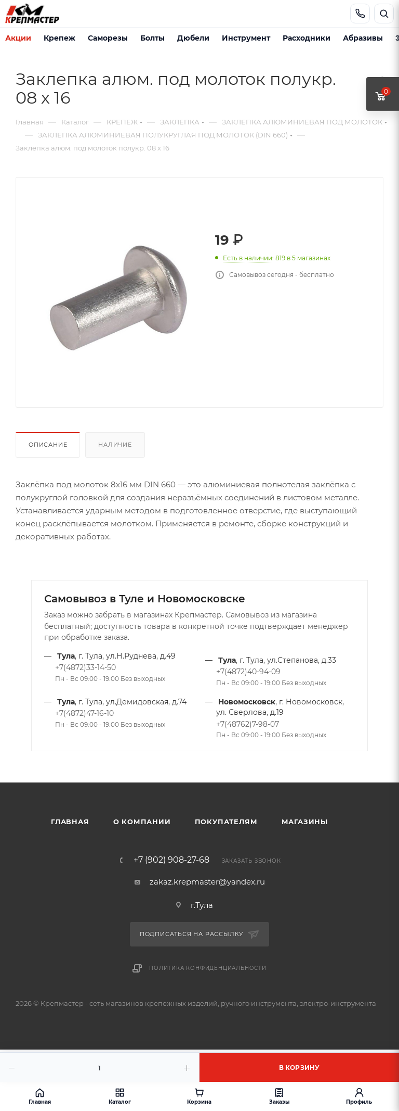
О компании (142, 821)
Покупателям (226, 821)
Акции (18, 38)
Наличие (115, 444)
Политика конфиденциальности (208, 968)
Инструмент (246, 38)
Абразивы (363, 38)
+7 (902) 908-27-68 (171, 860)
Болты (152, 38)
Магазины (305, 821)
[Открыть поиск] (384, 13)
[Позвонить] (360, 13)
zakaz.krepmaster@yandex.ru (207, 882)
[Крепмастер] (39, 13)
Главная (70, 821)
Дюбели (193, 38)
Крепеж (59, 38)
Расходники (306, 38)
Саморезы (108, 38)
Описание (48, 444)
